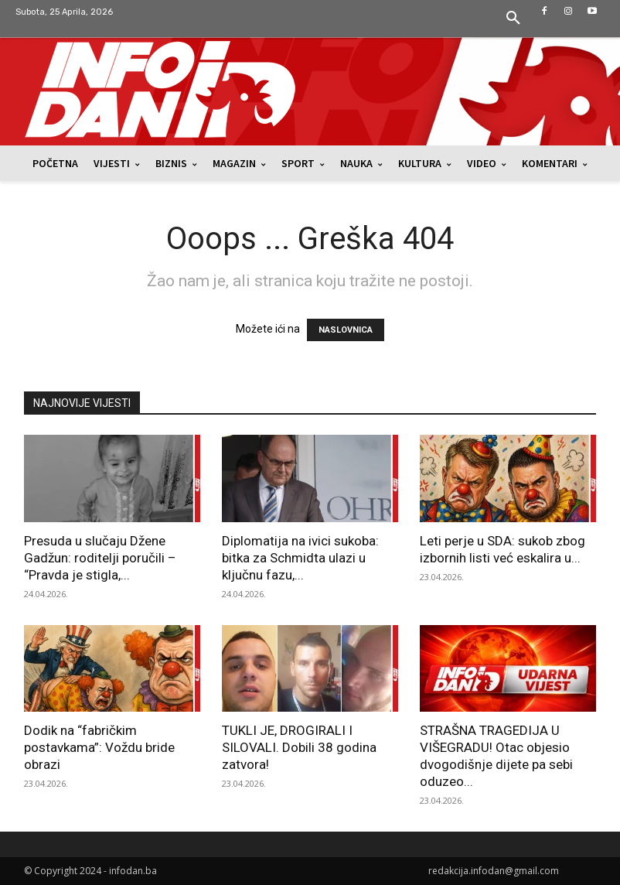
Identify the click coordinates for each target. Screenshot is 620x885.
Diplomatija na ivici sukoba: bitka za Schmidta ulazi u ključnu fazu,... (300, 558)
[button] (513, 18)
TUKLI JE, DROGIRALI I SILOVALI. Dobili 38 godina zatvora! (299, 747)
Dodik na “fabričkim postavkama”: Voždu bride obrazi (99, 747)
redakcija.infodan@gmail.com (493, 870)
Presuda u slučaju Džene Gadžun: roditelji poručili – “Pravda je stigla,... (100, 558)
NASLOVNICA (346, 330)
